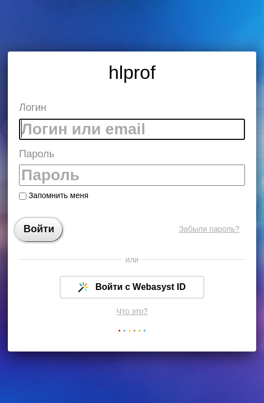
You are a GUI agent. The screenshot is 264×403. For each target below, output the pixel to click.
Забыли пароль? (209, 229)
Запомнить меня (53, 195)
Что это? (132, 311)
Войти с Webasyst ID (132, 287)
